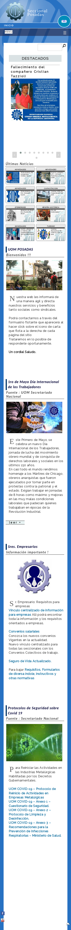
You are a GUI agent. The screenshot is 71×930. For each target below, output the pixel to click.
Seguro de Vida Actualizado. (30, 661)
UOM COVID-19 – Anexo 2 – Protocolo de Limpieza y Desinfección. (30, 814)
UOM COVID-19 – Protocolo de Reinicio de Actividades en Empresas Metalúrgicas (32, 793)
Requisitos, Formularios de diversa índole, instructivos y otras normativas (34, 674)
